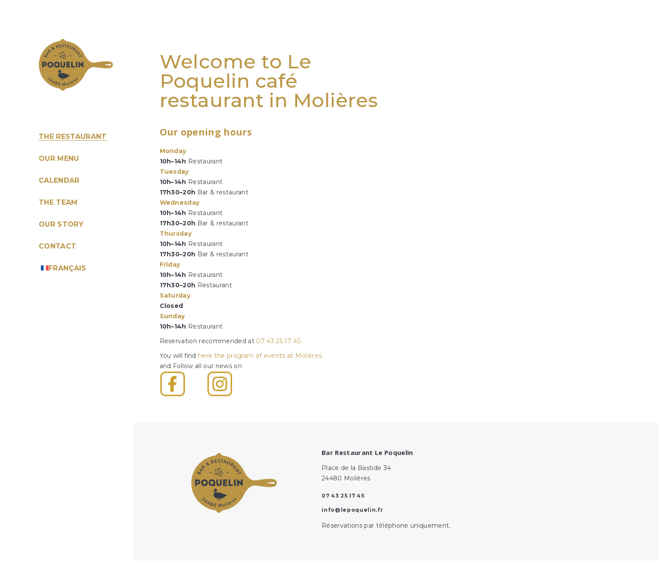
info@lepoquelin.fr (352, 510)
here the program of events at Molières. (260, 356)
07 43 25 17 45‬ (278, 341)
